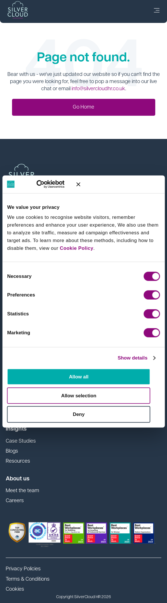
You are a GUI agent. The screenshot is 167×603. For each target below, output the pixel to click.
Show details (133, 357)
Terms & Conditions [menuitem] (28, 579)
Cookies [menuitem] (15, 589)
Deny (79, 414)
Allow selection (79, 395)
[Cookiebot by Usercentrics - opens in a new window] (46, 184)
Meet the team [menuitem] (22, 491)
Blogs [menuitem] (12, 451)
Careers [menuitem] (15, 501)
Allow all (79, 377)
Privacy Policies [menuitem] (23, 569)
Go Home (83, 107)
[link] (156, 11)
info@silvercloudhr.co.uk (98, 89)
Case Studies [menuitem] (21, 441)
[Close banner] (118, 184)
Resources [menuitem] (18, 461)
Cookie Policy (76, 248)
